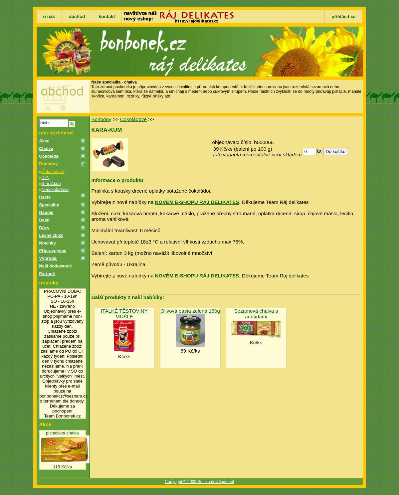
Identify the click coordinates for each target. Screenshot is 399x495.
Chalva (46, 148)
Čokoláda (49, 156)
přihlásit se (343, 16)
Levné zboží (51, 235)
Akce (44, 140)
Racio (45, 197)
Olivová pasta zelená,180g (190, 311)
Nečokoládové (55, 189)
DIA (45, 177)
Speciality (49, 204)
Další (44, 220)
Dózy (44, 227)
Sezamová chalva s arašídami (256, 313)
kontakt (107, 16)
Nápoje (46, 212)
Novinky (47, 243)
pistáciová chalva (62, 432)
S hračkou (51, 183)
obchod (77, 16)
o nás (49, 16)
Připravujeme (53, 250)
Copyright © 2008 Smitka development (199, 481)
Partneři (47, 273)
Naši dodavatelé (55, 265)
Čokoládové (53, 171)
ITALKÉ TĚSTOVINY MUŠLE (124, 313)
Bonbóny (48, 163)
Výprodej (48, 258)
